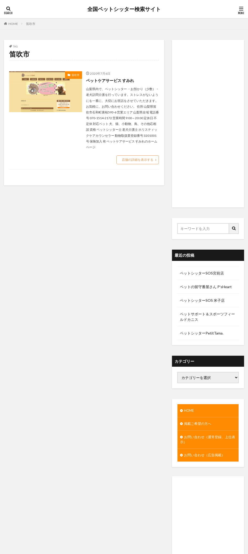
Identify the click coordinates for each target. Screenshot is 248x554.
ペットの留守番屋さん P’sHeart (206, 286)
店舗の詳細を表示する (137, 160)
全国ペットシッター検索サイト (124, 9)
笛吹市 (30, 24)
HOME (13, 24)
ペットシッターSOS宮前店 (202, 273)
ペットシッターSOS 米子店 (202, 300)
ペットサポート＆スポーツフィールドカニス (207, 317)
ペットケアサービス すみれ (111, 80)
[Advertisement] (208, 123)
